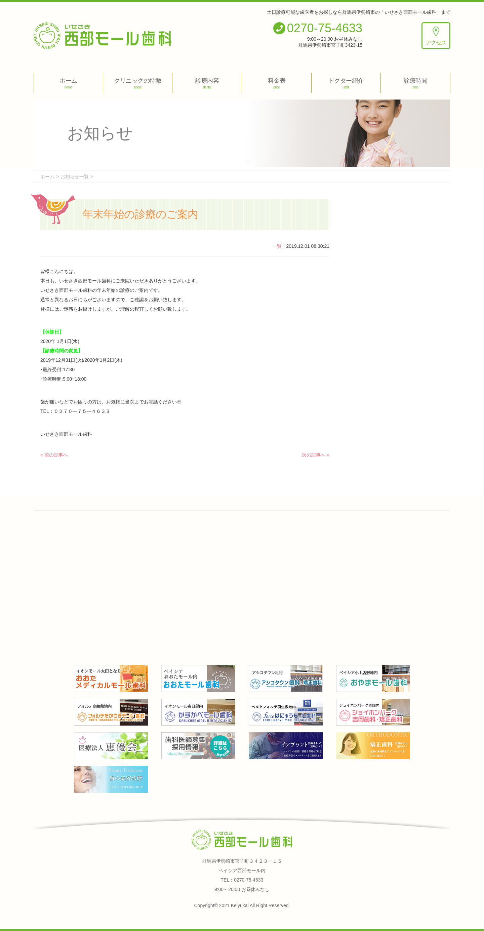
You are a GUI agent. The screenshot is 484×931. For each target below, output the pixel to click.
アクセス (436, 36)
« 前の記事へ (54, 455)
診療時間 (415, 83)
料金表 (276, 83)
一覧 (277, 246)
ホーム (68, 83)
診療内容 (207, 83)
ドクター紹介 (346, 83)
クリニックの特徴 (138, 83)
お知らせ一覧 (75, 176)
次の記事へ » (315, 455)
